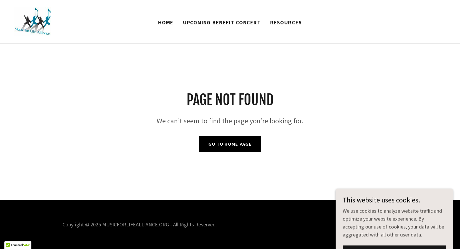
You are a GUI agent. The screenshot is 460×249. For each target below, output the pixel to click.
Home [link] (166, 22)
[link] (32, 21)
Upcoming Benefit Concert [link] (222, 22)
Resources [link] (286, 22)
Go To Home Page (230, 144)
